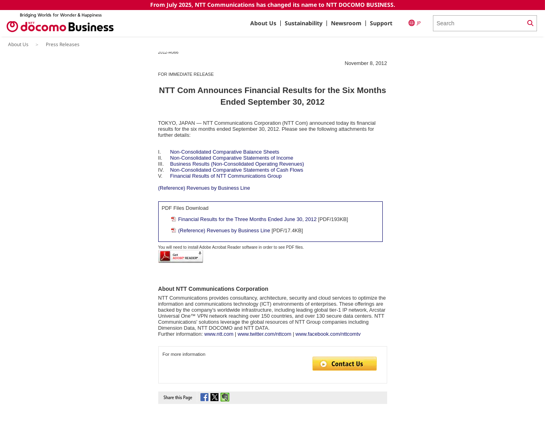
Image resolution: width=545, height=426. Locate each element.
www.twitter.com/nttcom (265, 334)
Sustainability (304, 23)
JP (414, 23)
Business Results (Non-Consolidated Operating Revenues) (237, 164)
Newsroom (346, 23)
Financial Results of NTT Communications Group (226, 176)
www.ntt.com (219, 334)
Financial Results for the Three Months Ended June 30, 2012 (247, 219)
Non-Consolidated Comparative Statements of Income (232, 158)
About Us (263, 23)
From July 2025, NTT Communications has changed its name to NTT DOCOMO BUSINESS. (272, 4)
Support (381, 23)
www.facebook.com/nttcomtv (328, 334)
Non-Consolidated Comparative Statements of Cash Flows (236, 170)
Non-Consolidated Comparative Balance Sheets (225, 152)
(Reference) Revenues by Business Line (204, 188)
